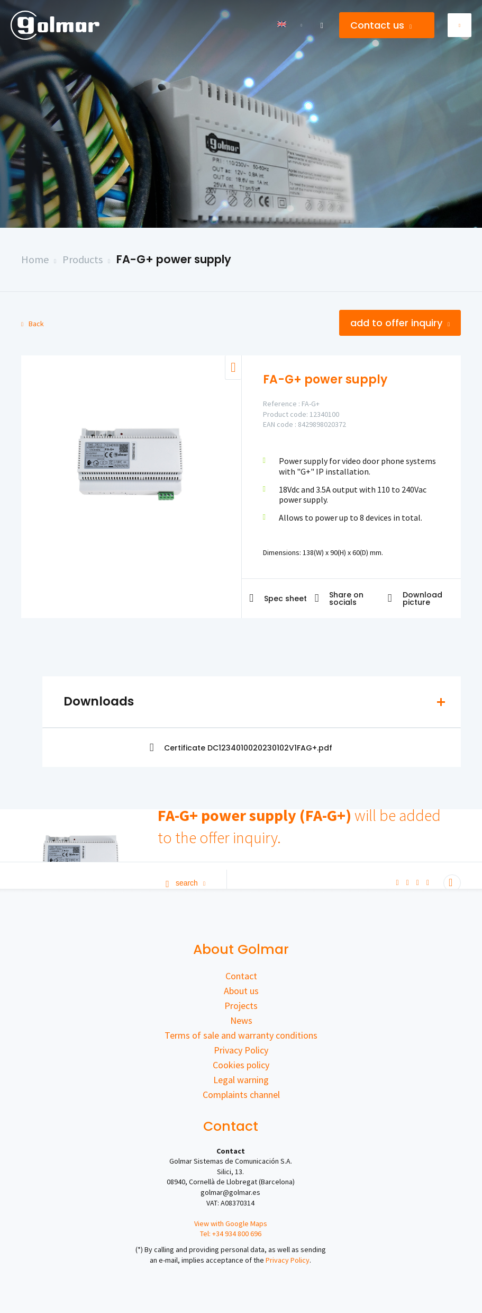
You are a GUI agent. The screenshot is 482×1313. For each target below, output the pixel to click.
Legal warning (241, 1080)
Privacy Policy (241, 1050)
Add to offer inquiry (400, 322)
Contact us (381, 25)
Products (82, 259)
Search (185, 883)
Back (32, 323)
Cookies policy (241, 1065)
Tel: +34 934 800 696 (230, 1233)
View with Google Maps (230, 1223)
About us (241, 991)
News (241, 1020)
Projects (241, 1005)
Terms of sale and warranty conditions (241, 1035)
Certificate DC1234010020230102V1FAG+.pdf (241, 747)
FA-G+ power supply (173, 259)
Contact (241, 976)
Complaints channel (241, 1094)
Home (35, 259)
